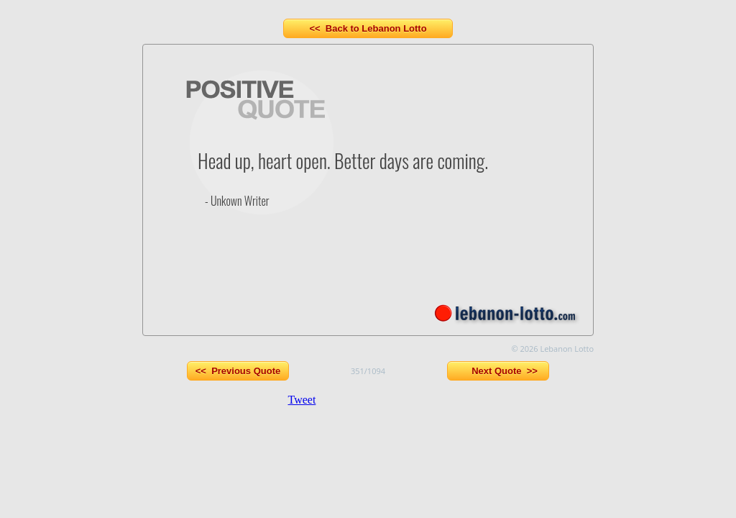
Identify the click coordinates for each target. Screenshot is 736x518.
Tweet (302, 400)
